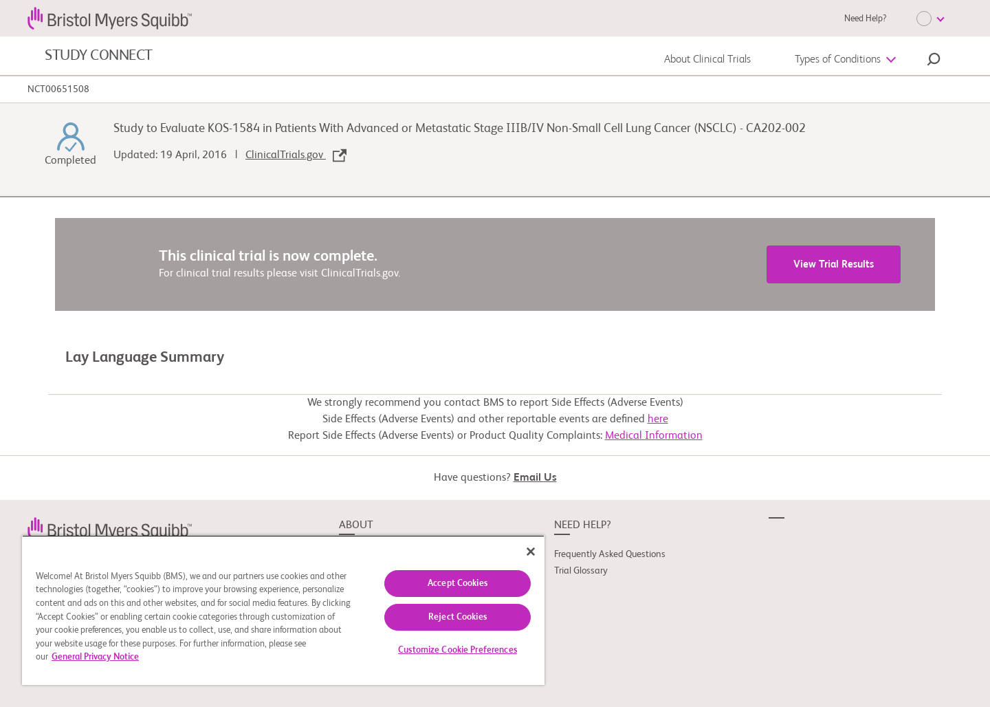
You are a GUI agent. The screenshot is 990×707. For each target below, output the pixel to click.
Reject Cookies (457, 617)
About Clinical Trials (707, 59)
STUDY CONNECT (99, 55)
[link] (110, 528)
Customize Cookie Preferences (457, 650)
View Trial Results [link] (833, 264)
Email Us (535, 477)
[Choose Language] (930, 18)
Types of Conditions (838, 59)
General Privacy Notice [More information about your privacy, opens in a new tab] (95, 657)
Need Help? (865, 18)
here (658, 419)
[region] (283, 610)
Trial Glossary (581, 571)
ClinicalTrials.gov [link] (295, 155)
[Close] (531, 551)
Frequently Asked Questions (610, 554)
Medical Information (654, 436)
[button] (933, 61)
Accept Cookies (457, 583)
